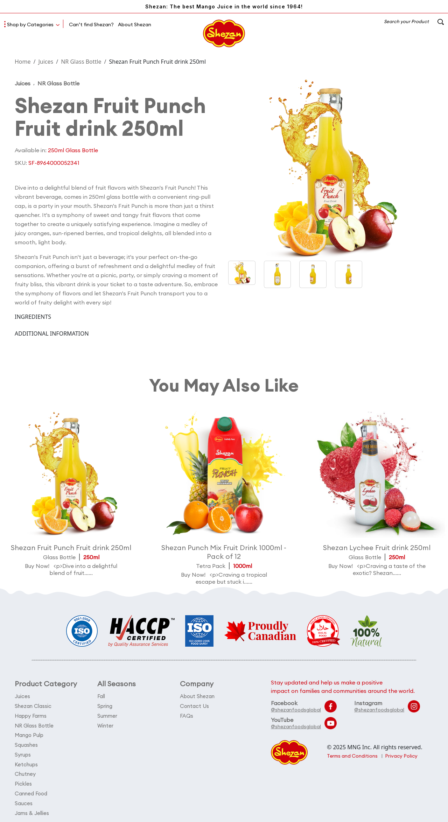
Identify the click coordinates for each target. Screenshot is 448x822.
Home (23, 61)
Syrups (23, 753)
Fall (101, 696)
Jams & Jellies (32, 809)
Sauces (24, 800)
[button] (277, 274)
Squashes (26, 743)
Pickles (23, 781)
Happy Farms (31, 715)
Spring (104, 705)
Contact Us (194, 705)
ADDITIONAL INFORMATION (52, 334)
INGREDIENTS (33, 317)
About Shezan (134, 24)
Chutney (25, 771)
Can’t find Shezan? (91, 24)
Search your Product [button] (413, 21)
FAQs (186, 715)
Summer (107, 715)
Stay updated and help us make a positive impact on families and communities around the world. (343, 686)
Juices (45, 61)
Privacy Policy (402, 756)
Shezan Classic (33, 705)
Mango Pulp (29, 734)
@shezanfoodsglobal (296, 710)
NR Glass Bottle (81, 61)
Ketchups (26, 762)
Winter (105, 724)
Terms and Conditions (352, 756)
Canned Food (31, 790)
